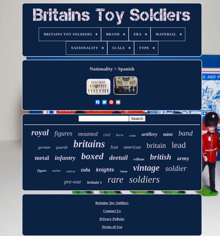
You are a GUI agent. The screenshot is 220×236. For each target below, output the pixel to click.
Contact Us (112, 211)
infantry (65, 157)
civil (106, 135)
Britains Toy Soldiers (111, 203)
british (160, 156)
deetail (118, 157)
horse (120, 135)
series (56, 170)
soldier (176, 168)
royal (40, 132)
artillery (149, 134)
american (132, 147)
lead (179, 145)
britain (156, 145)
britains (89, 144)
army (183, 158)
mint (168, 134)
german (44, 147)
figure (42, 170)
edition (70, 171)
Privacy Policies (112, 219)
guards (62, 147)
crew (132, 135)
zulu (85, 170)
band (185, 133)
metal (42, 157)
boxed (92, 156)
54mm (124, 171)
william (138, 159)
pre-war (73, 182)
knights (105, 170)
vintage (146, 168)
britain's (94, 182)
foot (114, 147)
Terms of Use (112, 227)
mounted (88, 134)
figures (63, 133)
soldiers (144, 179)
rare (116, 179)
